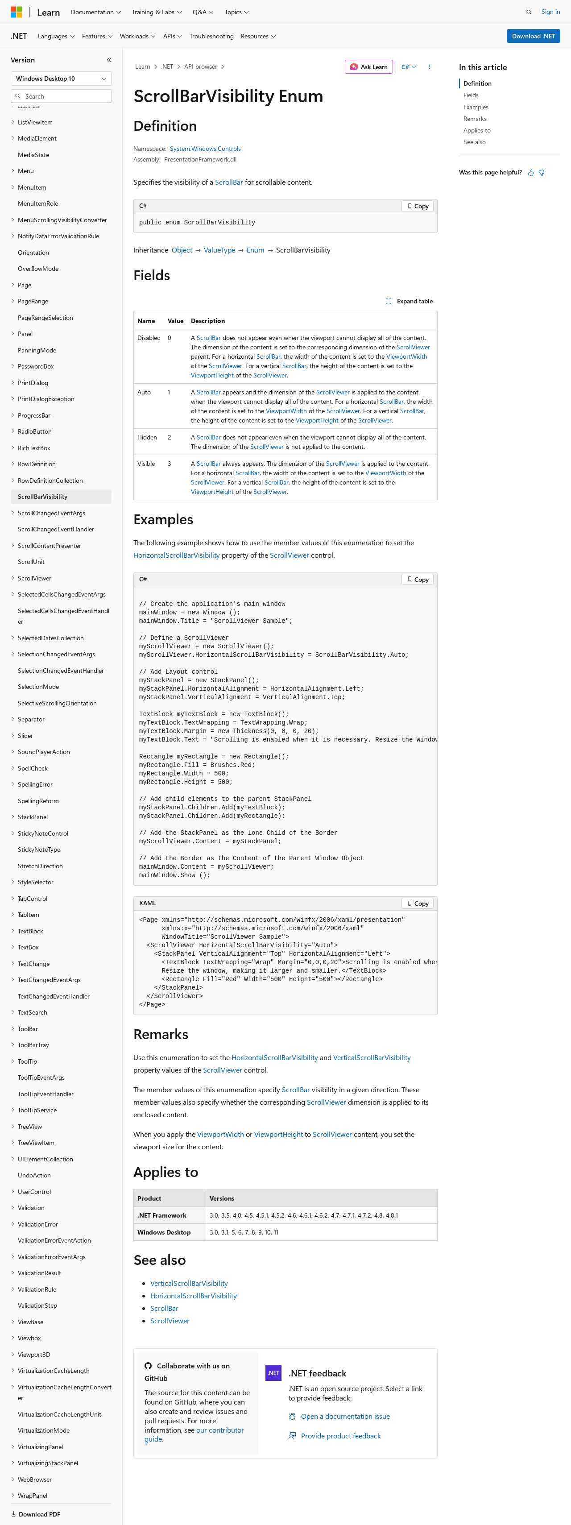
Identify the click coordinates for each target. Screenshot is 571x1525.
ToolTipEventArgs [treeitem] (41, 1046)
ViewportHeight (212, 375)
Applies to (477, 130)
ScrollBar (229, 181)
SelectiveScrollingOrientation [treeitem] (57, 672)
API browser (200, 66)
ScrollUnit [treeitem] (31, 530)
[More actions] (430, 67)
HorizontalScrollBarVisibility (176, 554)
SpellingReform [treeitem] (38, 770)
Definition (477, 83)
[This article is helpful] (530, 172)
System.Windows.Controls (205, 148)
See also (474, 141)
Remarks (475, 118)
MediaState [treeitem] (33, 124)
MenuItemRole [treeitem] (38, 172)
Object (182, 249)
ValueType (219, 249)
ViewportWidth (406, 356)
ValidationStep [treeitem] (37, 1274)
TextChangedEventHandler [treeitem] (54, 965)
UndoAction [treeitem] (34, 1144)
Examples (475, 107)
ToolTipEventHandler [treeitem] (46, 1063)
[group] (285, 735)
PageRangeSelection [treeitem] (45, 286)
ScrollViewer (413, 347)
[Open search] (529, 12)
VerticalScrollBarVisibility (372, 1057)
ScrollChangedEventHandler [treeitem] (56, 498)
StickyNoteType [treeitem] (39, 818)
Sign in (551, 11)
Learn (142, 66)
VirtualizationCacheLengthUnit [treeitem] (59, 1383)
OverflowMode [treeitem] (38, 237)
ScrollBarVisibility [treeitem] (42, 465)
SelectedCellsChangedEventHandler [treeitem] (63, 585)
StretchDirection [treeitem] (40, 835)
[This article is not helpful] (541, 172)
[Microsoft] (16, 12)
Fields (471, 95)
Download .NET (533, 36)
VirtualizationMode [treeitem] (44, 1399)
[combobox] (61, 78)
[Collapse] (109, 60)
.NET (167, 66)
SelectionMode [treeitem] (38, 655)
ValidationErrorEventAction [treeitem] (54, 1209)
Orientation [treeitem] (33, 221)
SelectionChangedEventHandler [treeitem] (61, 639)
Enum (256, 249)
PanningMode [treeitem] (37, 319)
